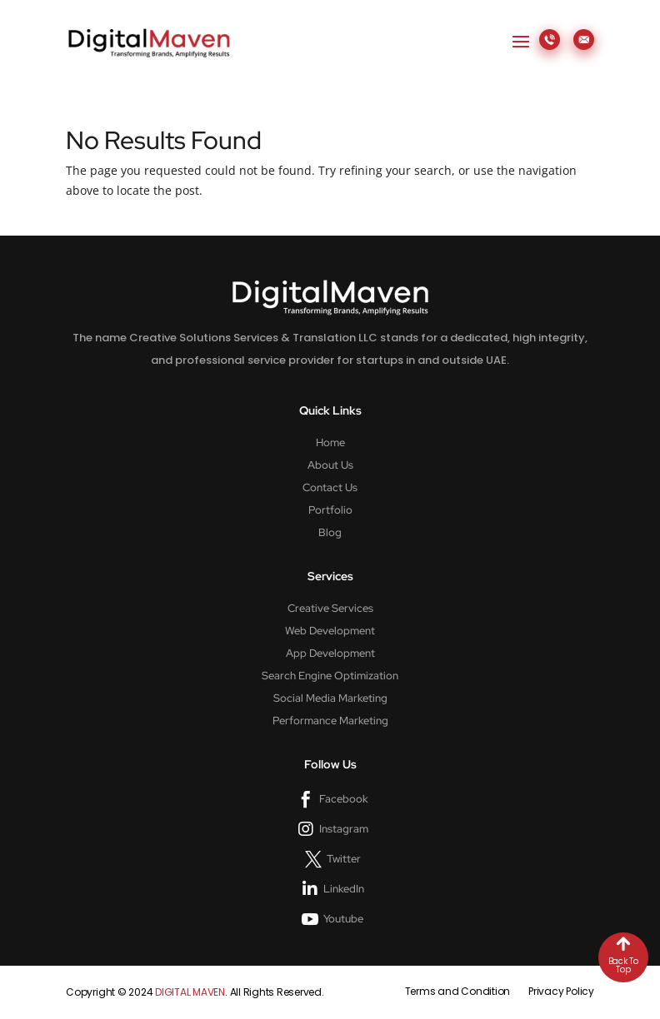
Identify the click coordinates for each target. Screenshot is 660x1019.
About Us (330, 465)
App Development (330, 653)
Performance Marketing (330, 721)
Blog (330, 533)
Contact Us (330, 488)
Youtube (343, 919)
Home (330, 443)
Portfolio (330, 510)
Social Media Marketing (330, 698)
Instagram (343, 829)
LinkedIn (343, 889)
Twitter (344, 859)
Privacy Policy (561, 991)
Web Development (330, 631)
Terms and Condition (457, 991)
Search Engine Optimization (330, 676)
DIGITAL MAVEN (190, 992)
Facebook (343, 799)
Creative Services (330, 608)
